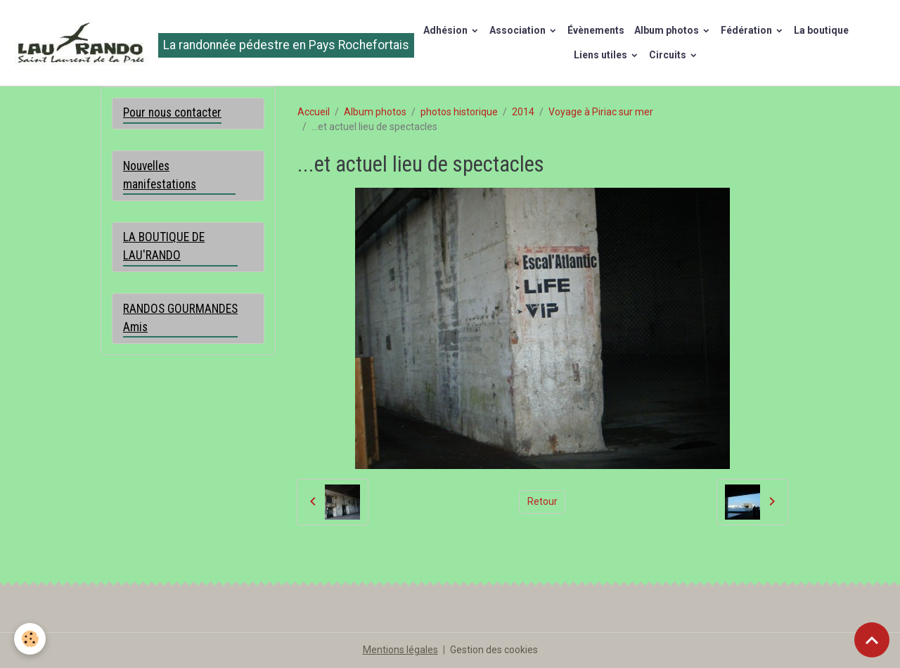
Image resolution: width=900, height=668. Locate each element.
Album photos (667, 30)
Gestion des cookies (494, 649)
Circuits (668, 54)
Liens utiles (601, 54)
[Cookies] (30, 639)
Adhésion (446, 30)
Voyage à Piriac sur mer (600, 111)
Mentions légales (400, 649)
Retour (542, 501)
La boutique (821, 30)
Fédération (747, 30)
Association (518, 30)
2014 (523, 111)
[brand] (190, 43)
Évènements (595, 30)
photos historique (459, 111)
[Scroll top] (871, 639)
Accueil (313, 111)
